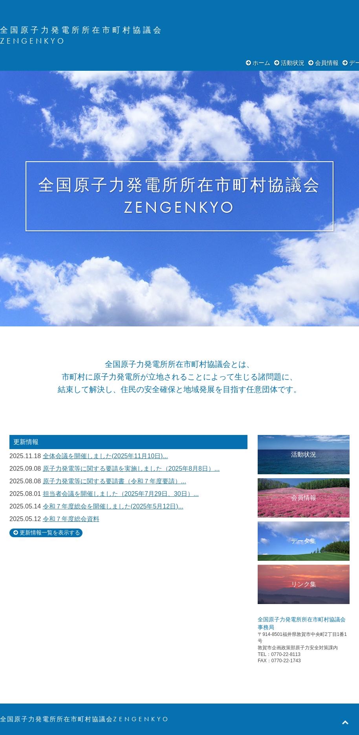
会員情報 (327, 62)
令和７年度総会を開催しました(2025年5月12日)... (113, 506)
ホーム (261, 62)
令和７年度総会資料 (71, 519)
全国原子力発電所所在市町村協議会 (81, 30)
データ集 (303, 541)
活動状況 (292, 62)
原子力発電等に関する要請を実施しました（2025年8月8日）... (131, 468)
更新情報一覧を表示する (50, 533)
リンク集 (303, 584)
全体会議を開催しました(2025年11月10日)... (105, 456)
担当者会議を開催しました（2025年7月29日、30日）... (121, 493)
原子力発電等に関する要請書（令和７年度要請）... (114, 481)
